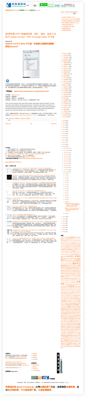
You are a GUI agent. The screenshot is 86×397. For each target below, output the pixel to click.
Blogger (67, 382)
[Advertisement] (31, 20)
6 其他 (64, 98)
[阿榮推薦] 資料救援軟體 (70, 273)
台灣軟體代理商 (15, 363)
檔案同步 (69, 307)
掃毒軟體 (79, 303)
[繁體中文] (11, 118)
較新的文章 (8, 123)
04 (66, 199)
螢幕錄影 (78, 327)
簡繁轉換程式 (71, 321)
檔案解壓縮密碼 (13, 155)
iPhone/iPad (66, 278)
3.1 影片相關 (65, 77)
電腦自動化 (75, 343)
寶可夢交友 (35, 359)
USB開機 (72, 251)
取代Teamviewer (74, 289)
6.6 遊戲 (64, 109)
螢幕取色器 (73, 327)
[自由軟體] (64, 265)
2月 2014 (66, 169)
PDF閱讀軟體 (68, 249)
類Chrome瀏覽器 (66, 344)
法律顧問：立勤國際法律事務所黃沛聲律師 (69, 11)
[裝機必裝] (69, 265)
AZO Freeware (25, 387)
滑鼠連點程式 (68, 310)
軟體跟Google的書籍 (21, 356)
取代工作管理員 (77, 290)
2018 (63, 137)
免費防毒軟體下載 (76, 284)
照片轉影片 (78, 312)
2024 (63, 125)
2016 (63, 142)
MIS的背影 (35, 368)
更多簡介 (24, 358)
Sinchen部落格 (36, 370)
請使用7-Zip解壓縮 (30, 156)
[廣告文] (68, 260)
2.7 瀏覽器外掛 (66, 74)
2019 (63, 135)
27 (66, 175)
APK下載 (63, 237)
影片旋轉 (69, 300)
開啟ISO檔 (72, 337)
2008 (63, 227)
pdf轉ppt (67, 280)
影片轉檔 (78, 300)
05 (66, 197)
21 (66, 184)
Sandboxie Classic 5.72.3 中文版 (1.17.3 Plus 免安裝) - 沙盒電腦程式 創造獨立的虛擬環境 (34, 182)
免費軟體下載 (46, 387)
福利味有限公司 (9, 362)
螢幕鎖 (62, 329)
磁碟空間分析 (74, 318)
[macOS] (63, 256)
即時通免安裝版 (76, 287)
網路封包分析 (63, 323)
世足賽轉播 (71, 280)
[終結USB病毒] (68, 263)
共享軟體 (70, 286)
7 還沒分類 (65, 116)
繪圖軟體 (68, 324)
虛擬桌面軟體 (68, 327)
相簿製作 (76, 315)
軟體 (16, 390)
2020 (63, 133)
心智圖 (75, 301)
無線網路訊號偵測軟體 (70, 312)
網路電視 (64, 324)
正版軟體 (42, 390)
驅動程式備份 (73, 346)
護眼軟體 (72, 330)
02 (66, 213)
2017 (63, 140)
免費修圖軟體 (74, 282)
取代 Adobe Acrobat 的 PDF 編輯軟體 (71, 19)
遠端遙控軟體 (69, 335)
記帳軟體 (72, 329)
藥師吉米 (35, 367)
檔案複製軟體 (71, 309)
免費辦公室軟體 (68, 284)
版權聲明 (19, 358)
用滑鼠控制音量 (75, 313)
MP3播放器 (71, 245)
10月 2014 (66, 152)
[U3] (80, 254)
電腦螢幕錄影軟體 (66, 28)
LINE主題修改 (67, 243)
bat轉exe (78, 276)
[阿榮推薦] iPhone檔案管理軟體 (72, 270)
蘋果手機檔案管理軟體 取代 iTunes (70, 22)
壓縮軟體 (71, 294)
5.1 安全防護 (65, 92)
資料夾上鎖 (76, 330)
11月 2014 (66, 150)
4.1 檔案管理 (65, 87)
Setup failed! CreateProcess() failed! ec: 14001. (24, 115)
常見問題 (16, 10)
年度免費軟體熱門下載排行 (13, 162)
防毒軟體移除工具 (71, 338)
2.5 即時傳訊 (65, 70)
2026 (63, 120)
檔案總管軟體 (64, 309)
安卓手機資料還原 (68, 295)
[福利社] (62, 263)
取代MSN (68, 289)
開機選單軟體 (78, 337)
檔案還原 (76, 309)
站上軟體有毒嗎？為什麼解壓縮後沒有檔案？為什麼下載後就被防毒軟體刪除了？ (27, 153)
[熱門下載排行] (77, 261)
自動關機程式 (69, 326)
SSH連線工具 (67, 251)
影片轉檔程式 (64, 301)
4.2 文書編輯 (65, 88)
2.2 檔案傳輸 (65, 64)
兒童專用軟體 (64, 286)
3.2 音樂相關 (65, 79)
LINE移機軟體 (73, 243)
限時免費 (66, 340)
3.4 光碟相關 (65, 83)
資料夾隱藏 (68, 332)
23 (66, 180)
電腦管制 (70, 343)
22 (66, 182)
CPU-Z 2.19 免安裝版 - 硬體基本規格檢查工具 (23, 214)
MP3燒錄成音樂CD (67, 246)
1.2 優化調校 (65, 57)
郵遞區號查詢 (75, 335)
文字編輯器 (68, 306)
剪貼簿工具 (66, 287)
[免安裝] (70, 256)
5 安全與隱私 (65, 90)
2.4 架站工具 (65, 68)
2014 (63, 146)
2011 (63, 221)
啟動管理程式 (72, 292)
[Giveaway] (75, 254)
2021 (63, 131)
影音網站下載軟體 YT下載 (68, 17)
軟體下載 (31, 390)
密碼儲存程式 (76, 297)
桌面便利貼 (78, 306)
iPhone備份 (74, 278)
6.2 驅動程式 (65, 101)
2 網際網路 (16, 118)
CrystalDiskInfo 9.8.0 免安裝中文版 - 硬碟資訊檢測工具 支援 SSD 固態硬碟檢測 (31, 168)
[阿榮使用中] (70, 268)
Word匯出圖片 (77, 252)
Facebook (8, 358)
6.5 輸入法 (65, 107)
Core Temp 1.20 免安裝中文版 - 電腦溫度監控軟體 (24, 206)
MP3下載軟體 (66, 245)
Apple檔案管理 (69, 238)
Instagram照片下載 (74, 242)
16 (66, 190)
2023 (63, 127)
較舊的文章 (54, 123)
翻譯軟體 (64, 326)
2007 (63, 229)
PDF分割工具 (77, 246)
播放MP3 (63, 304)
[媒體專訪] (66, 258)
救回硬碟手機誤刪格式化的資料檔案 (71, 21)
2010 (63, 223)
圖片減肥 (77, 292)
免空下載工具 (68, 282)
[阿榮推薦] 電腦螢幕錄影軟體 (72, 275)
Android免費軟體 (70, 237)
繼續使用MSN (74, 324)
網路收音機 (73, 323)
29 (66, 173)
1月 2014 (66, 171)
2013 (63, 216)
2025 (63, 122)
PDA (73, 246)
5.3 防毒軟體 (65, 96)
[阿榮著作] (66, 276)
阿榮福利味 (10, 387)
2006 (63, 231)
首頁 (31, 123)
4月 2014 (66, 165)
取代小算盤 (70, 290)
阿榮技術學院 (36, 365)
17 (66, 188)
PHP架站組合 (75, 249)
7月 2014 (66, 159)
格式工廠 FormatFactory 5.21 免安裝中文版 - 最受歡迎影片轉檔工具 (28, 190)
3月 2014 (66, 167)
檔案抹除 (74, 307)
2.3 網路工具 (23, 118)
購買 (49, 390)
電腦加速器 (71, 341)
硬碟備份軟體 (71, 317)
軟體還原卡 (70, 333)
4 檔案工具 (65, 85)
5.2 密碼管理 (65, 94)
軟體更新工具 (75, 332)
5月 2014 (66, 163)
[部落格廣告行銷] (75, 267)
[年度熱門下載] (72, 258)
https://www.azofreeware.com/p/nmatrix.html (31, 91)
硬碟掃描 (77, 317)
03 (66, 201)
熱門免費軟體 (64, 313)
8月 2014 (66, 156)
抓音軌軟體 (70, 303)
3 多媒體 (64, 75)
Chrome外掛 (64, 240)
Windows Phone (68, 252)
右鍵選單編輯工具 (65, 292)
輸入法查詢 (75, 333)
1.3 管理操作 (65, 59)
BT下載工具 (77, 238)
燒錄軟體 (70, 313)
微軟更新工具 (71, 301)
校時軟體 (73, 306)
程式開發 (68, 320)
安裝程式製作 (70, 297)
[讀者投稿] (74, 265)
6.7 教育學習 (65, 111)
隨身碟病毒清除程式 (74, 340)
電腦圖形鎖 (77, 341)
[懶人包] (72, 260)
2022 (63, 129)
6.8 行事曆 (65, 113)
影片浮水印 (73, 300)
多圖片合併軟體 (76, 294)
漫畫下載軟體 (74, 310)
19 (66, 186)
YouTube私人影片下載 (66, 254)
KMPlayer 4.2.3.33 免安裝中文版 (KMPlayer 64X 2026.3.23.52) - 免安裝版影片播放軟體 (33, 175)
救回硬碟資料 (68, 304)
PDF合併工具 (69, 248)
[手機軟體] (77, 260)
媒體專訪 (13, 358)
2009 (63, 225)
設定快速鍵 (63, 330)
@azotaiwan (26, 365)
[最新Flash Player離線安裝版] (67, 261)
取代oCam (66, 290)
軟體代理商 (8, 363)
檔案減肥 (79, 307)
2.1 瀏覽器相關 (66, 62)
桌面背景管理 (64, 307)
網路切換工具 (78, 321)
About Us (37, 10)
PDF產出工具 (77, 248)
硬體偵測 (65, 318)
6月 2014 (66, 161)
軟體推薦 (35, 353)
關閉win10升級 (64, 338)
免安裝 (11, 390)
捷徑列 (74, 303)
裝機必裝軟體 (67, 329)
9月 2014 (66, 154)
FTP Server (69, 240)
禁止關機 (64, 320)
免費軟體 (28, 118)
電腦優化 (67, 341)
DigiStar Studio (16, 95)
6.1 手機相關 (65, 100)
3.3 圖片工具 (65, 81)
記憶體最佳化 (78, 329)
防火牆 (76, 338)
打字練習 (66, 303)
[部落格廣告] (67, 267)
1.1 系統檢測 (65, 55)
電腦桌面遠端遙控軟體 (67, 24)
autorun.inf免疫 (73, 276)
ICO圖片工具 (67, 242)
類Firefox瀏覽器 (74, 344)
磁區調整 (69, 318)
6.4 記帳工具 (65, 105)
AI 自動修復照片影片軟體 (68, 26)
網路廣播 (68, 323)
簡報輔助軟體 (65, 321)
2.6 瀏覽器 (65, 72)
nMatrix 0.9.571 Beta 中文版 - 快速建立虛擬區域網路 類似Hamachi (72, 209)
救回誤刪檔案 (75, 304)
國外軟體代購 (22, 363)
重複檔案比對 (66, 337)
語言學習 (68, 330)
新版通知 (35, 355)
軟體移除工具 (65, 333)
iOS (62, 278)
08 (66, 195)
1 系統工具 (65, 53)
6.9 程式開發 (65, 115)
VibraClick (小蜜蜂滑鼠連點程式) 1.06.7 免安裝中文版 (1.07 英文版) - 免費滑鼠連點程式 (33, 238)
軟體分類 (27, 10)
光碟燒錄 (76, 280)
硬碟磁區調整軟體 (66, 30)
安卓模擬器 (64, 297)
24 (66, 178)
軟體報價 (35, 357)
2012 (63, 218)
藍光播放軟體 (75, 326)
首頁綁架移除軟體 (66, 346)
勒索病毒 (71, 287)
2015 (63, 144)
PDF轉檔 (63, 249)
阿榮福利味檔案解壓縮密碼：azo (13, 367)
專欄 (71, 298)
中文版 (24, 390)
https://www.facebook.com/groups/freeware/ (30, 158)
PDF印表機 (63, 248)
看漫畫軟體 (65, 317)
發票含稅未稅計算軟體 (69, 315)
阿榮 (46, 87)
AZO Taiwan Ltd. (18, 362)
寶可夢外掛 (67, 298)
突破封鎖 (72, 320)
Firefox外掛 (75, 240)
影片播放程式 (75, 298)
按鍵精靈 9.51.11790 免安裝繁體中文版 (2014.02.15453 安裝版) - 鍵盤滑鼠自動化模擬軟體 (34, 221)
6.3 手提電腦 (65, 103)
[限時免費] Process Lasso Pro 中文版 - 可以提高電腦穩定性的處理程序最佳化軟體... (72, 205)
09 (66, 193)
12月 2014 (66, 148)
